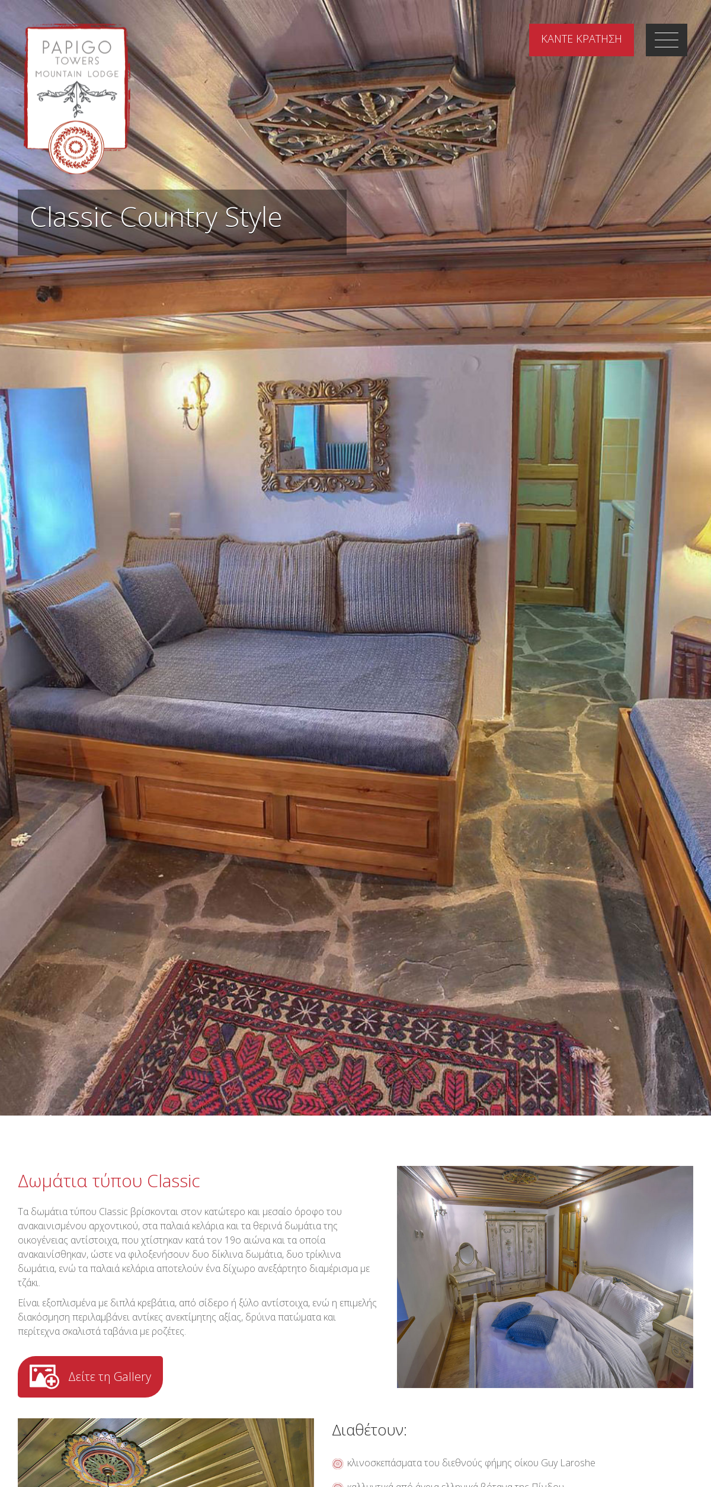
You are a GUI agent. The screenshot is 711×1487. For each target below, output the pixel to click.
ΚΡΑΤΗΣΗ (581, 38)
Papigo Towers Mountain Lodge (77, 99)
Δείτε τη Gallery (109, 1377)
